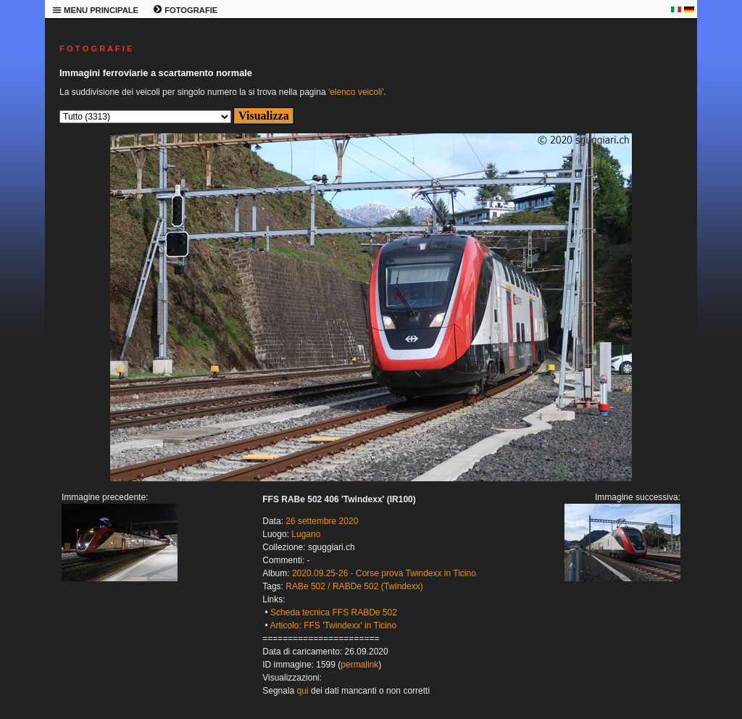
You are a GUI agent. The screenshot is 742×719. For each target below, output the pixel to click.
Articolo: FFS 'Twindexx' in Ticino (333, 625)
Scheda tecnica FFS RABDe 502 (333, 612)
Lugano (305, 534)
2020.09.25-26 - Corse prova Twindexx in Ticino (384, 573)
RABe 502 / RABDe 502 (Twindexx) (353, 586)
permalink (359, 665)
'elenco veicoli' (356, 92)
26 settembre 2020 (321, 521)
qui (303, 691)
